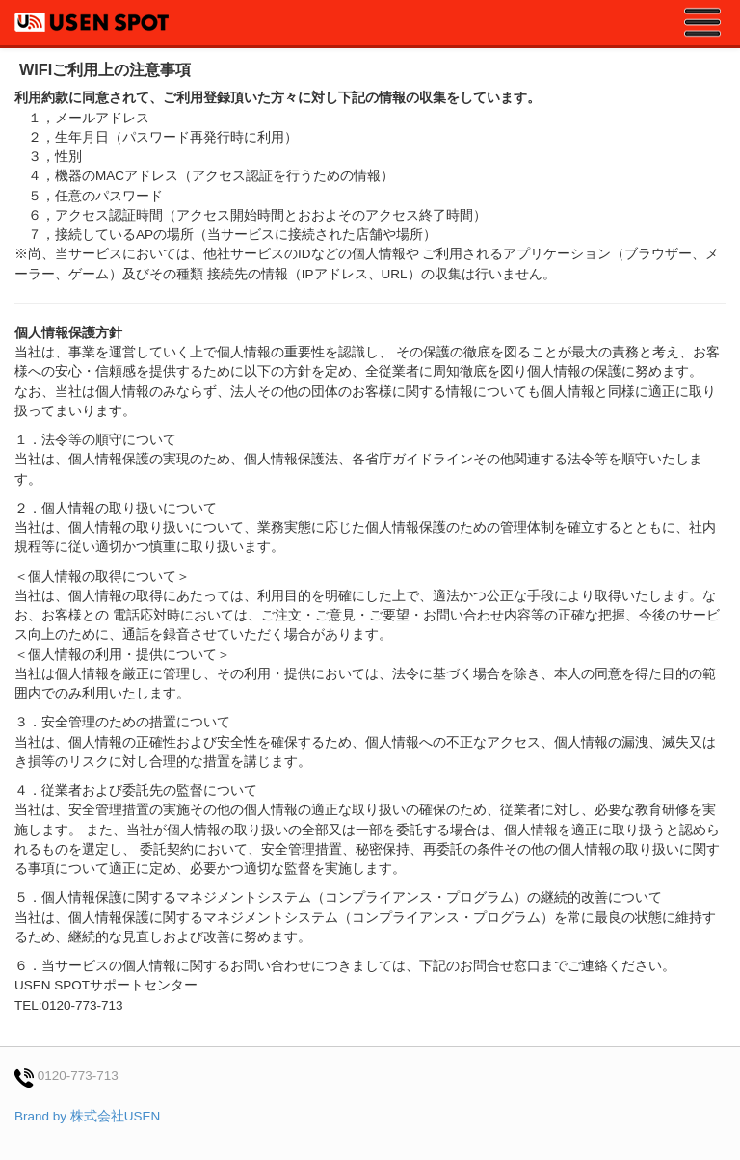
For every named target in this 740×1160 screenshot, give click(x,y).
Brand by (87, 1116)
